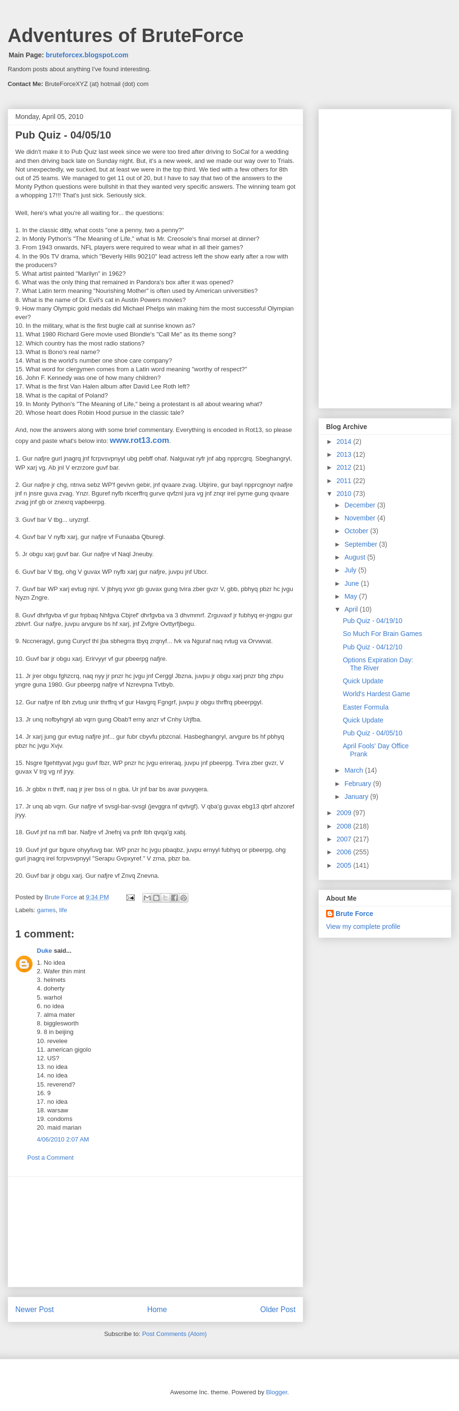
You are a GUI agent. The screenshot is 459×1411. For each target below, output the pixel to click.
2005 (345, 865)
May (351, 596)
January (357, 796)
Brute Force (61, 897)
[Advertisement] (155, 1232)
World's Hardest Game (376, 694)
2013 (345, 454)
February (358, 783)
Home (157, 1309)
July (351, 570)
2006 (345, 852)
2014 (345, 441)
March (354, 770)
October (357, 531)
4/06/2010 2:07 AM (63, 1139)
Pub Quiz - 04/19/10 (373, 621)
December (360, 505)
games (46, 910)
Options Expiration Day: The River (378, 664)
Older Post (277, 1309)
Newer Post (34, 1309)
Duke (44, 950)
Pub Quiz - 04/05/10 (373, 733)
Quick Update (363, 681)
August (355, 557)
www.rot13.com (139, 440)
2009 (345, 813)
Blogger (276, 1392)
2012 (345, 467)
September (361, 544)
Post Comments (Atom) (174, 1333)
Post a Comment (50, 1157)
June (352, 583)
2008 (345, 826)
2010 (345, 493)
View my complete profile (363, 926)
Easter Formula (366, 707)
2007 (345, 839)
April (352, 609)
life (63, 910)
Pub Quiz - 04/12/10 (373, 647)
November (360, 518)
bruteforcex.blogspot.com (87, 55)
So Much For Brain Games (382, 633)
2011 (345, 481)
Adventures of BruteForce (125, 35)
